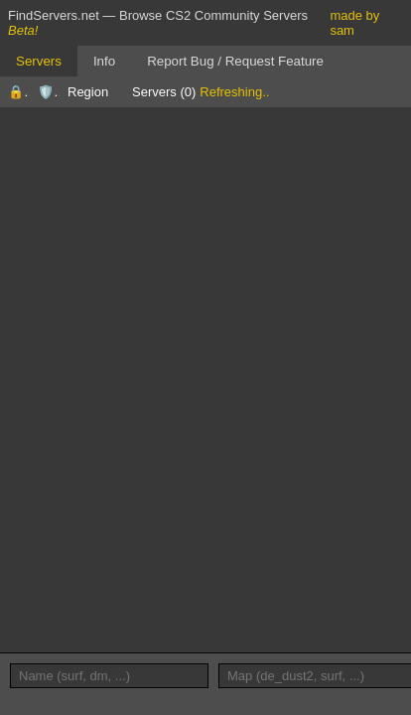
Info (104, 61)
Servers (39, 61)
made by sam (354, 23)
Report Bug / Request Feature (235, 61)
